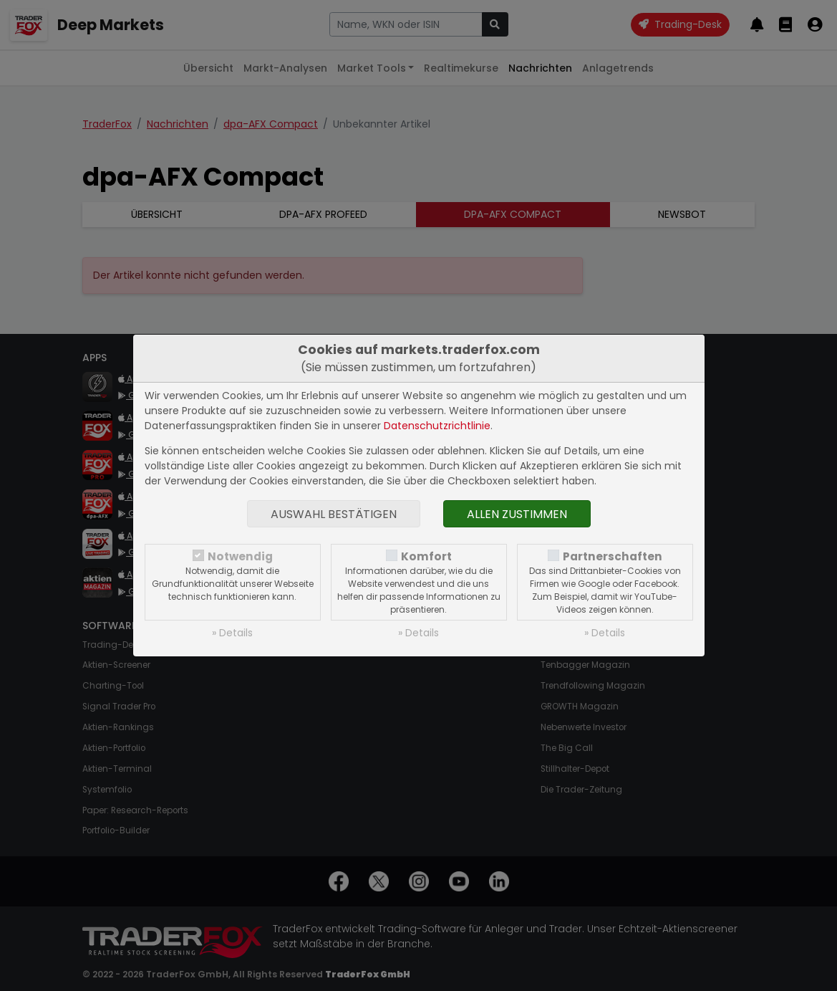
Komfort (426, 556)
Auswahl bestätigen (334, 514)
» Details (232, 633)
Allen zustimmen (517, 514)
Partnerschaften (612, 556)
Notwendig (240, 556)
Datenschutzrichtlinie (437, 425)
